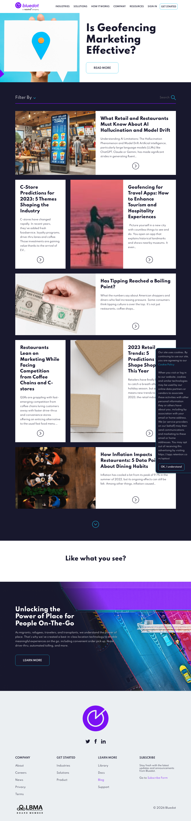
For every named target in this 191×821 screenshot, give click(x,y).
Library (103, 765)
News (19, 779)
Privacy (20, 787)
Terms (19, 794)
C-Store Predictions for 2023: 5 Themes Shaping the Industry (38, 199)
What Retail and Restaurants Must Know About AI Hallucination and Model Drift (135, 124)
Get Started (168, 7)
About (19, 765)
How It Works (100, 6)
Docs (101, 772)
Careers (20, 772)
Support (103, 787)
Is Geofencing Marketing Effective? (121, 39)
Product (62, 779)
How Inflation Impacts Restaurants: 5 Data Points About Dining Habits (131, 460)
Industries (62, 6)
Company (119, 6)
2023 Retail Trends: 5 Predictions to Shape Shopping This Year (147, 359)
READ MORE (102, 68)
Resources (137, 6)
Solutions (80, 6)
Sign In (152, 6)
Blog (101, 779)
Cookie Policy (166, 364)
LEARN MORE (32, 660)
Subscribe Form (158, 778)
